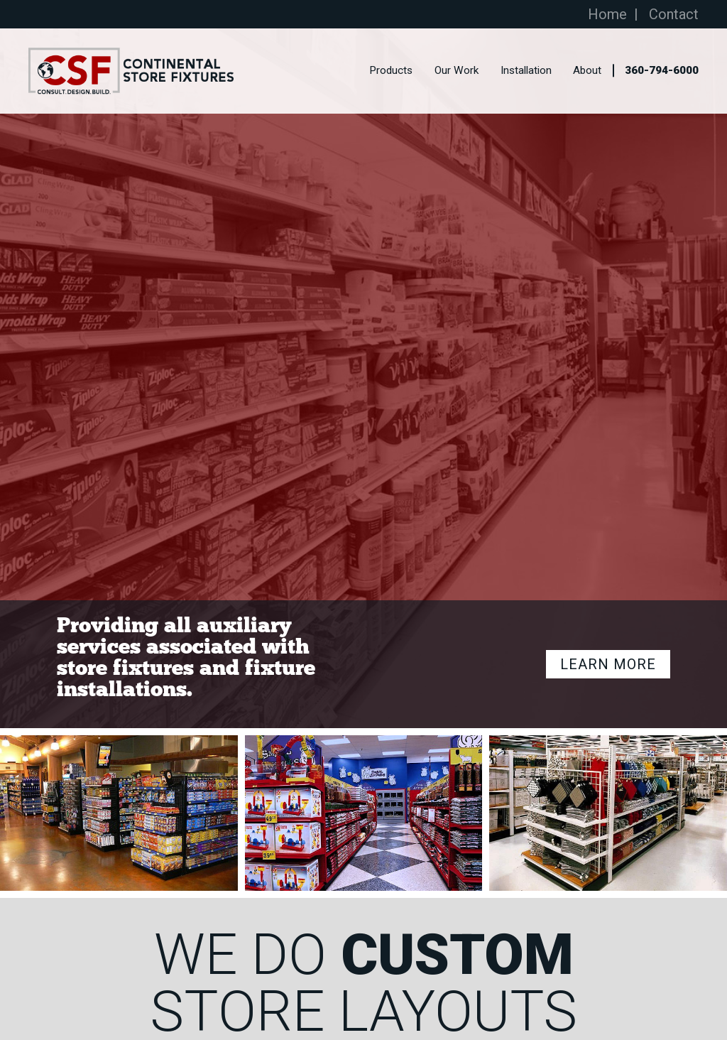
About (587, 70)
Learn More (608, 664)
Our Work (456, 70)
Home (607, 14)
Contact (674, 14)
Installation (526, 70)
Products (390, 70)
